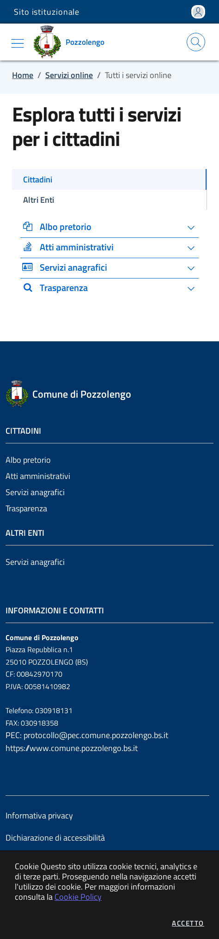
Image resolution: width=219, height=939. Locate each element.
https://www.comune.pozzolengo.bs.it (72, 748)
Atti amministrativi (38, 476)
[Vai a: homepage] (72, 42)
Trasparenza (26, 508)
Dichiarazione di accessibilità (55, 837)
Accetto (188, 923)
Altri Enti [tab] (38, 200)
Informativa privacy (39, 815)
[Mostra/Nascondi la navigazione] (17, 43)
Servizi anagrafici (35, 492)
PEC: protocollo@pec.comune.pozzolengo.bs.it (87, 735)
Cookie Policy (78, 897)
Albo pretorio (28, 460)
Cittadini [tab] (37, 179)
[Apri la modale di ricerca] (196, 42)
